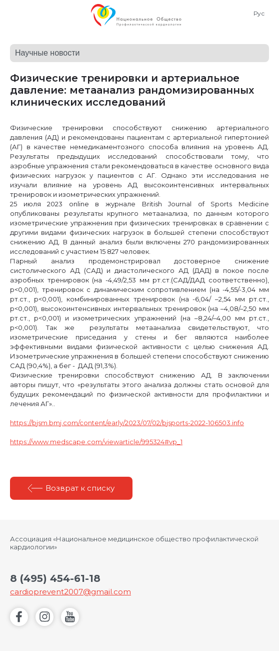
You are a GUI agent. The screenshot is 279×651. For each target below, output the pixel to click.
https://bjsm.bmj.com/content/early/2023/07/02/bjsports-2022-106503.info (127, 423)
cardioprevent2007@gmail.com (70, 591)
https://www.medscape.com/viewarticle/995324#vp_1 (96, 442)
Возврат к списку (80, 488)
